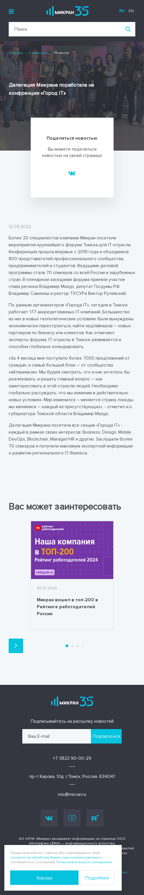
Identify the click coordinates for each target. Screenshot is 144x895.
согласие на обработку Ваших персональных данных (54, 857)
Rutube (95, 817)
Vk (49, 818)
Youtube (72, 817)
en (131, 10)
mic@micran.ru (72, 794)
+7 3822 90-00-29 (72, 758)
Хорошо (44, 878)
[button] (16, 646)
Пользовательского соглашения (84, 862)
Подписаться (106, 736)
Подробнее (97, 878)
